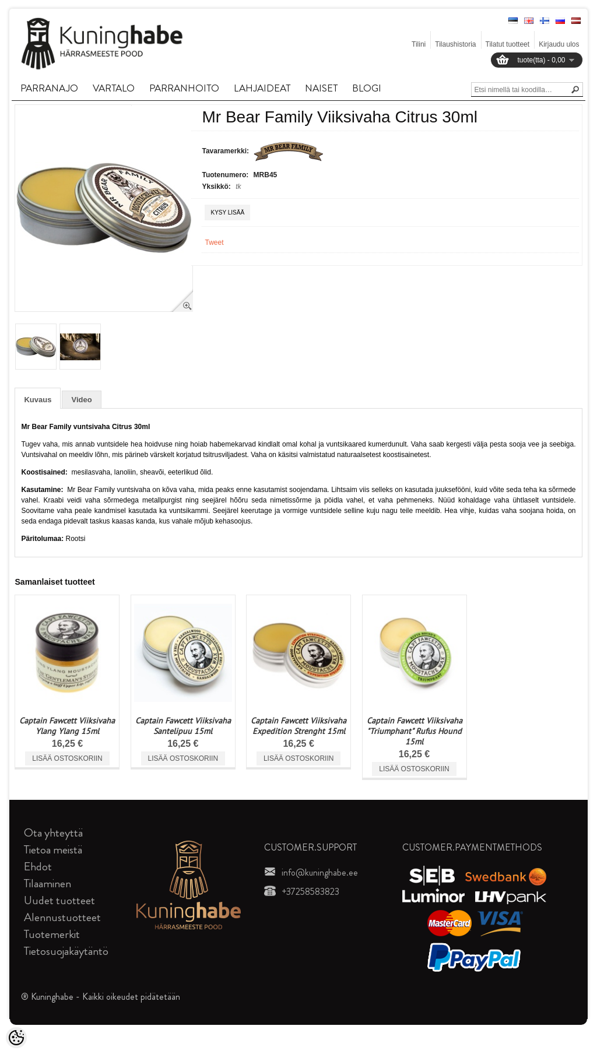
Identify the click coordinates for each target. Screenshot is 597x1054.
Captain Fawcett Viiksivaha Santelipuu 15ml (183, 725)
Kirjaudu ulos (559, 44)
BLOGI (366, 88)
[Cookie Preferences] (16, 1037)
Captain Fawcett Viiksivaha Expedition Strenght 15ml (298, 725)
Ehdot (38, 866)
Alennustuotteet (62, 917)
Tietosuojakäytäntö (66, 951)
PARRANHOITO (184, 88)
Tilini (419, 44)
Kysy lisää (227, 212)
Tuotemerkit (52, 934)
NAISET (321, 88)
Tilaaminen (47, 883)
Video (81, 399)
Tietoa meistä (53, 849)
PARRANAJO (49, 88)
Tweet (214, 242)
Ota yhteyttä (53, 832)
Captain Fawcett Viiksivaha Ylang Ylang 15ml (67, 725)
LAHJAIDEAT (262, 88)
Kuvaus (37, 399)
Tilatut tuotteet (508, 44)
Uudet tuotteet (59, 900)
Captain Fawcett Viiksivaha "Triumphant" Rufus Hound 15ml (414, 731)
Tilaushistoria (455, 44)
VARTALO (114, 88)
